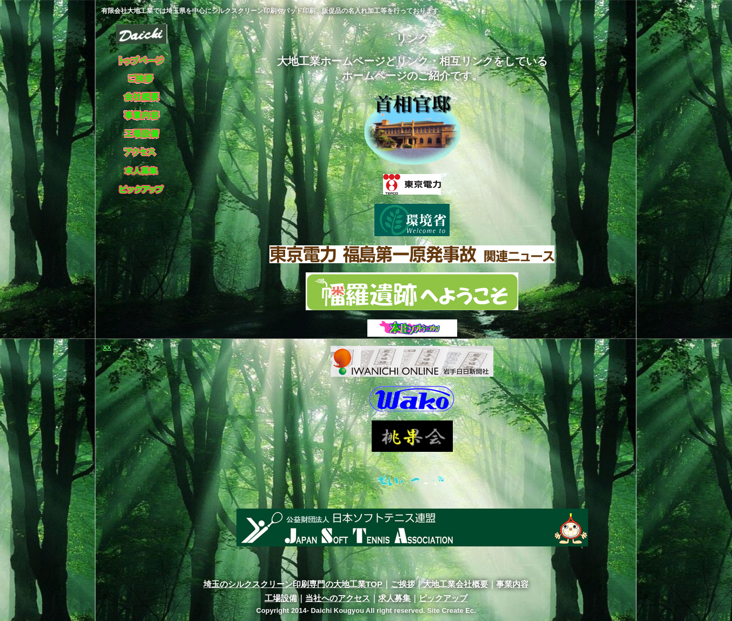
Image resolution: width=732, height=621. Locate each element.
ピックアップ (443, 598)
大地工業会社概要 (455, 584)
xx (107, 346)
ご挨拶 (403, 584)
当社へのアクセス (337, 598)
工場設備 (281, 598)
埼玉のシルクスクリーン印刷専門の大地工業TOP (293, 584)
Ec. (470, 610)
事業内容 (512, 584)
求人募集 (394, 598)
